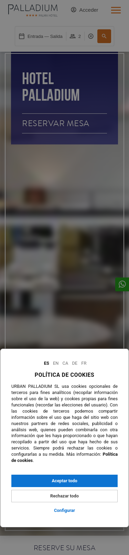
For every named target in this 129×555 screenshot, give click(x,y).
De (74, 363)
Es (46, 363)
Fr (83, 363)
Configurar (64, 510)
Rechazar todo (64, 495)
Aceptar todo (64, 480)
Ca (65, 363)
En (55, 363)
